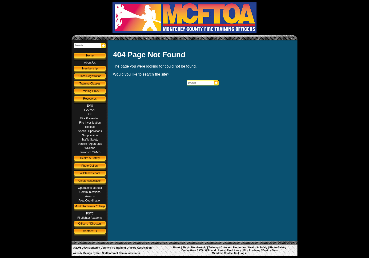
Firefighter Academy (90, 217)
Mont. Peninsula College (90, 206)
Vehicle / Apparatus (90, 143)
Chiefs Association (89, 180)
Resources (89, 98)
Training (214, 247)
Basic (265, 250)
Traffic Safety (90, 139)
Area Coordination (90, 200)
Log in (244, 253)
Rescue (90, 127)
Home (90, 55)
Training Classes (90, 83)
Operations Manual (90, 187)
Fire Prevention (89, 118)
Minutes (217, 253)
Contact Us (90, 231)
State (275, 250)
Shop (185, 247)
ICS (90, 114)
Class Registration (89, 76)
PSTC (90, 213)
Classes (226, 247)
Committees (188, 250)
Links (221, 250)
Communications (89, 192)
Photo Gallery (90, 165)
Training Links (90, 91)
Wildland (89, 148)
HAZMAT (90, 110)
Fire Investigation (89, 122)
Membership (90, 68)
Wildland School (90, 173)
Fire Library (234, 250)
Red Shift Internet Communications (118, 253)
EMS (90, 105)
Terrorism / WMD (89, 152)
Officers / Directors (89, 223)
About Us (90, 62)
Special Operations (90, 131)
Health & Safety (90, 158)
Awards (90, 196)
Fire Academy (251, 250)
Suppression (90, 135)
